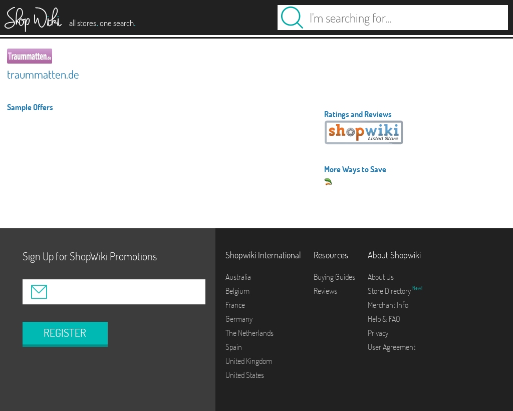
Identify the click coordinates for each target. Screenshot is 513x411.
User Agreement (391, 347)
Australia (238, 277)
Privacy (378, 333)
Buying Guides (334, 277)
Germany (238, 319)
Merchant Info (388, 305)
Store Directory (390, 291)
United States (244, 375)
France (235, 305)
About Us (381, 277)
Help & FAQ (384, 319)
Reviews (325, 291)
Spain (233, 347)
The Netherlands (249, 333)
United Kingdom (248, 361)
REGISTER (65, 333)
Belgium (237, 291)
